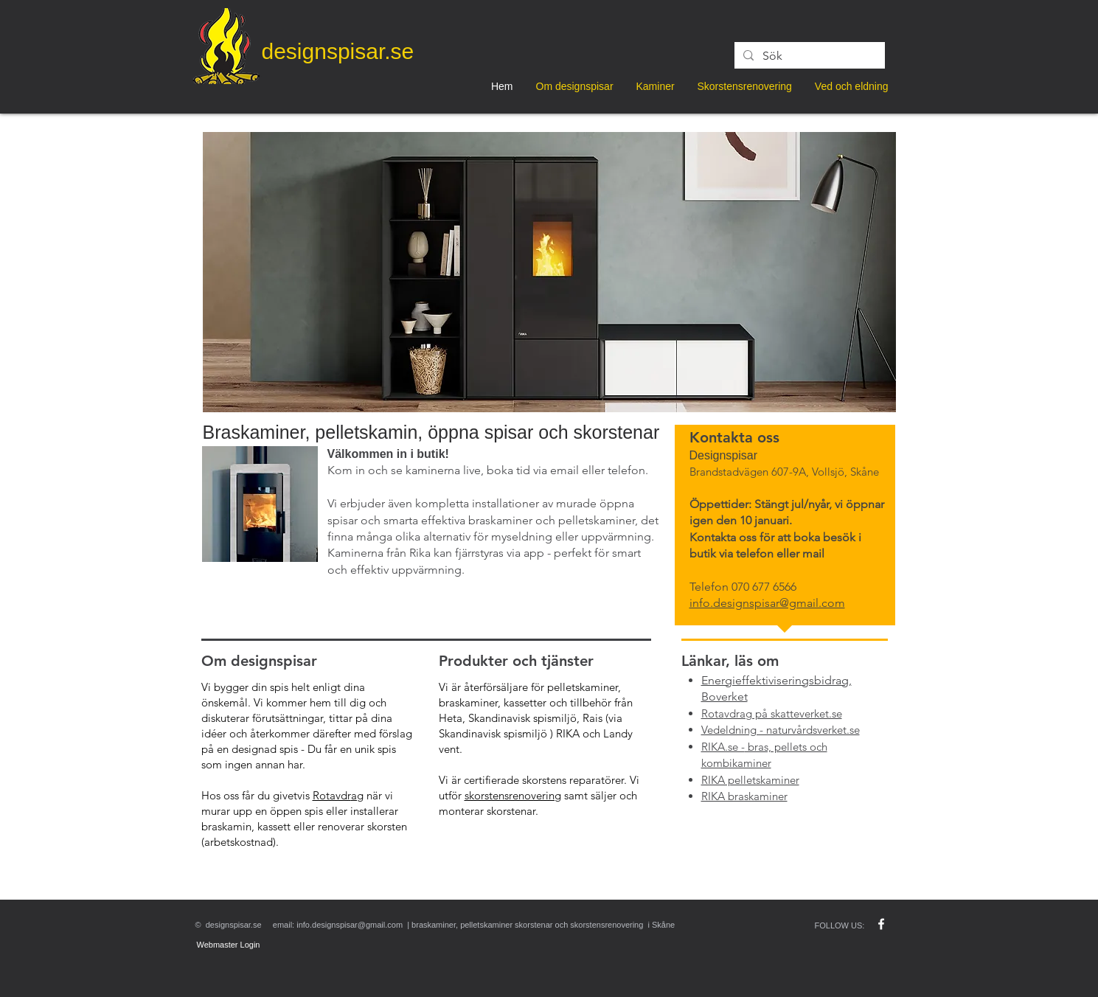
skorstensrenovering (513, 795)
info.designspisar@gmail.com (349, 924)
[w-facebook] (881, 924)
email (564, 470)
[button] (549, 272)
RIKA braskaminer (744, 796)
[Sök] (808, 56)
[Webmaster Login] (228, 945)
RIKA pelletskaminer (750, 780)
